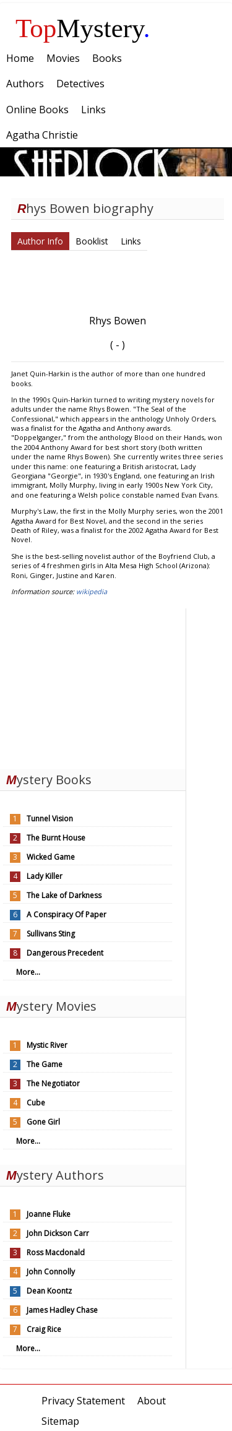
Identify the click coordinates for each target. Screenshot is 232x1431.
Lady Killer (44, 876)
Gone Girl (43, 1122)
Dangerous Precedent (65, 953)
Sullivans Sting (51, 933)
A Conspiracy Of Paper (66, 914)
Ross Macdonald (56, 1252)
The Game (44, 1064)
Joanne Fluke (49, 1214)
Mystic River (47, 1045)
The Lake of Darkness (64, 895)
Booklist (91, 241)
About (151, 1400)
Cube (36, 1102)
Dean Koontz (49, 1291)
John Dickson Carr (58, 1233)
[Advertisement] (93, 685)
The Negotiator (53, 1083)
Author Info (40, 241)
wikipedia (91, 591)
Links (131, 241)
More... (28, 972)
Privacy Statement (83, 1400)
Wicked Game (51, 857)
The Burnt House (56, 837)
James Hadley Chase (62, 1310)
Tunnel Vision (50, 818)
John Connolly (51, 1271)
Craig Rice (44, 1329)
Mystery (82, 28)
